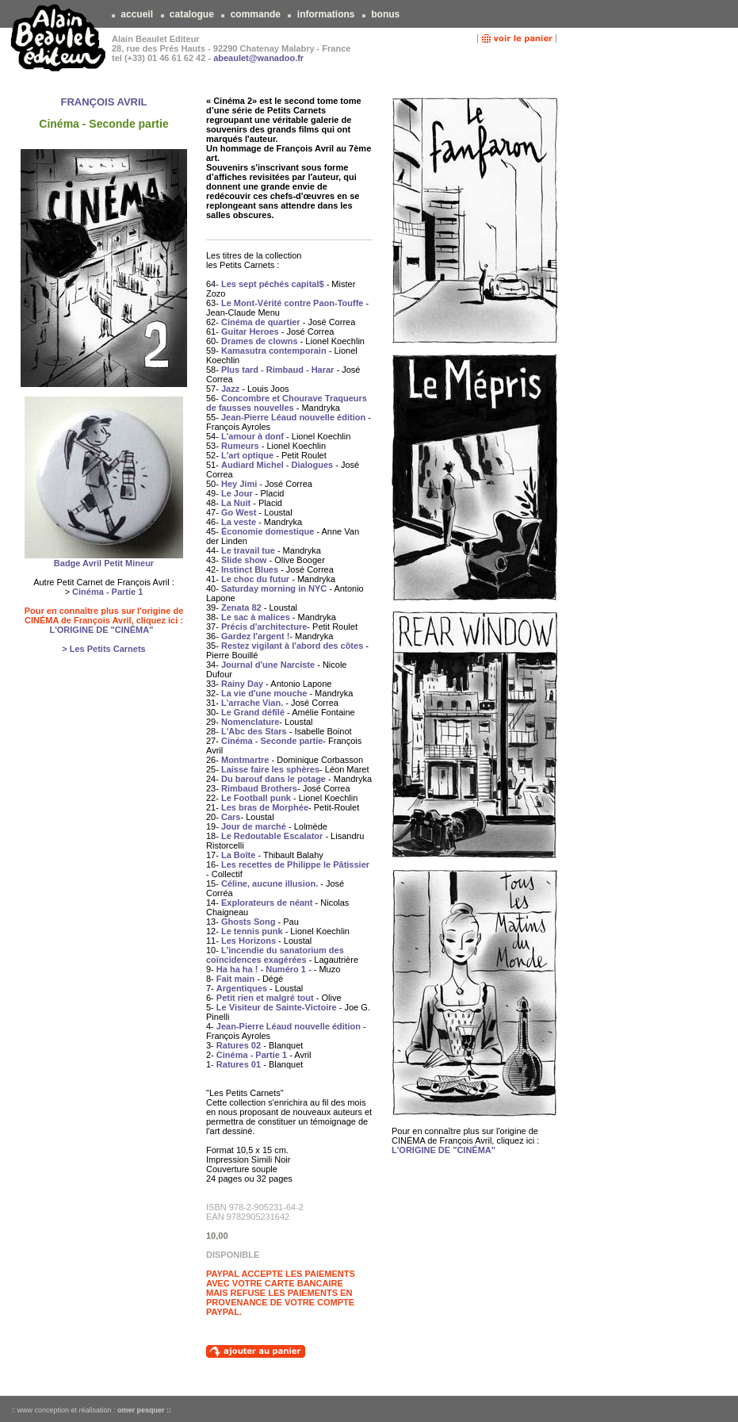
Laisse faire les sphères (270, 769)
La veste (238, 522)
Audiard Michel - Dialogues (277, 465)
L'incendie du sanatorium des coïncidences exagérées (275, 954)
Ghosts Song (248, 921)
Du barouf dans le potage (273, 779)
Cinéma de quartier (260, 322)
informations (325, 14)
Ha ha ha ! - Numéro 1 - (264, 969)
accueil (136, 14)
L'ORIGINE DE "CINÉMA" (101, 629)
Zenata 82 (241, 607)
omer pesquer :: (144, 1410)
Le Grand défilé (253, 712)
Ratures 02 (238, 1045)
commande (255, 14)
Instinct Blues (249, 569)
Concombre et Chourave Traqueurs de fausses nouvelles (286, 402)
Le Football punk (256, 798)
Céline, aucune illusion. (269, 883)
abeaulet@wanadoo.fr (258, 58)
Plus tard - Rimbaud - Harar (277, 369)
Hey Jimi (239, 484)
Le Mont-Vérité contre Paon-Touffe (292, 303)
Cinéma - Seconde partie (272, 740)
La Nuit (235, 503)
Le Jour (237, 493)
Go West (238, 512)
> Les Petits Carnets (103, 649)
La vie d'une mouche (264, 693)
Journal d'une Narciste (268, 664)
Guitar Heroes (250, 331)
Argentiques (241, 988)
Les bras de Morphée (264, 807)
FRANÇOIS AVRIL (103, 102)
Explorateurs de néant (267, 902)
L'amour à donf (252, 436)
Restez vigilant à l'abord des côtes (292, 645)
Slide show (243, 560)
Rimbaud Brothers (259, 788)
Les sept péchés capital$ (272, 284)
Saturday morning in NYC (274, 588)
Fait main (235, 978)
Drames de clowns (259, 341)
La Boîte (238, 855)
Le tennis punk (252, 931)
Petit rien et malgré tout (265, 997)
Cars (230, 817)
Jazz (230, 388)
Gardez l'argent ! (255, 636)
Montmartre (245, 760)
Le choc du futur (255, 579)
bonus (386, 14)
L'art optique (247, 455)
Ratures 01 (238, 1064)
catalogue (192, 14)
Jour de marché (253, 826)
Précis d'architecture (264, 626)
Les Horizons (248, 940)
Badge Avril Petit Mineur (104, 563)
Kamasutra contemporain (274, 350)
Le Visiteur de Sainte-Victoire (276, 1007)
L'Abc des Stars (254, 731)
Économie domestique (267, 531)
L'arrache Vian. (252, 702)
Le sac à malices (255, 617)
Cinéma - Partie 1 (107, 591)
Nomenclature (250, 721)
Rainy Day (242, 683)
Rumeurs (240, 445)
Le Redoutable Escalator (272, 836)
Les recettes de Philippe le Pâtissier (295, 864)
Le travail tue (248, 550)
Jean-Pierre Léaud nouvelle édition (293, 417)
